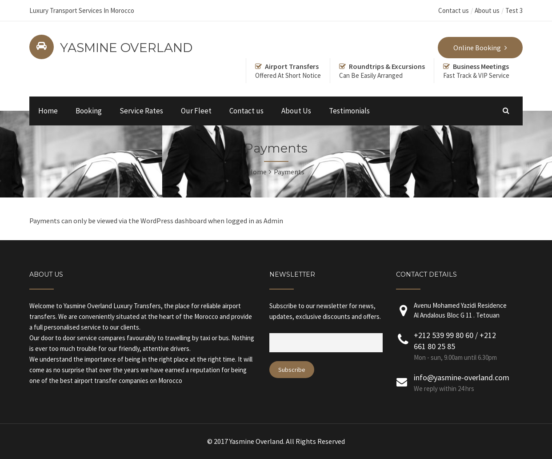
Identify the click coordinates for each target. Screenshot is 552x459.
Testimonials (349, 111)
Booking (89, 111)
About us (487, 10)
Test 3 (514, 10)
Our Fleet (196, 111)
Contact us (453, 10)
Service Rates (141, 111)
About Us (296, 111)
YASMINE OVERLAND (126, 47)
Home (48, 111)
